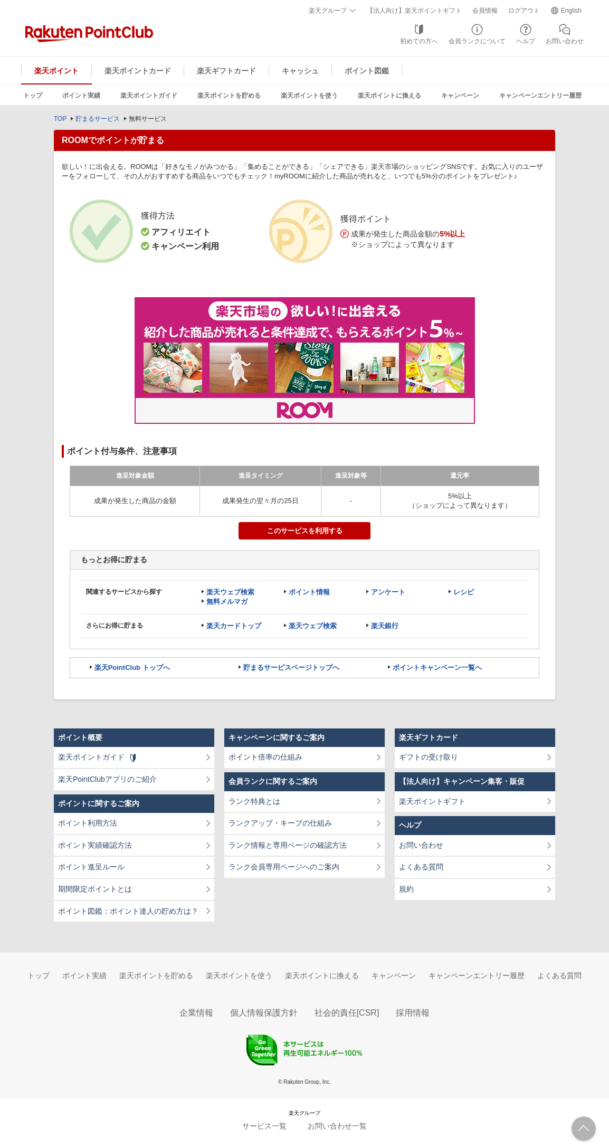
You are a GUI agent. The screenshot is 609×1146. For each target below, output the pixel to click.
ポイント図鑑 (367, 71)
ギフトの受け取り (428, 757)
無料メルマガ (227, 601)
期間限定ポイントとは (95, 889)
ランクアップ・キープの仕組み (280, 823)
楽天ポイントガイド (148, 95)
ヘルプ (525, 41)
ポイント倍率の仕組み (265, 757)
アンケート (388, 592)
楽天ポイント (56, 71)
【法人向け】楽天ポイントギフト (414, 10)
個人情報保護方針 (264, 1012)
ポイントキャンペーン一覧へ (437, 667)
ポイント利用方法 (87, 823)
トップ (32, 95)
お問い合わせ (565, 41)
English (571, 10)
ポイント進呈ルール (91, 867)
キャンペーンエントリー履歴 (540, 95)
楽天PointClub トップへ (132, 667)
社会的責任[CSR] (347, 1012)
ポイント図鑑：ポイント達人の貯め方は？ (128, 911)
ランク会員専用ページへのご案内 (284, 867)
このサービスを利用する (304, 531)
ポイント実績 (81, 95)
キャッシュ (300, 71)
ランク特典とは (254, 801)
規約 (406, 889)
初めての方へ (419, 41)
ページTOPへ (584, 1128)
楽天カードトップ (233, 626)
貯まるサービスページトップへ (291, 667)
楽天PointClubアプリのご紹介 (107, 779)
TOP (60, 118)
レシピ (463, 592)
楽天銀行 (384, 626)
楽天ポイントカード (137, 71)
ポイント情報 (309, 592)
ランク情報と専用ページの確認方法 (288, 845)
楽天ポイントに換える (389, 95)
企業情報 (196, 1012)
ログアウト (524, 10)
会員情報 (485, 10)
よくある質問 (421, 867)
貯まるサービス (97, 118)
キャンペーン (460, 95)
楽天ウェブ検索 (230, 592)
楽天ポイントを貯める (229, 95)
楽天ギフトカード (226, 71)
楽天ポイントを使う (309, 95)
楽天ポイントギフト (432, 801)
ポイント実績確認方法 (95, 845)
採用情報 (413, 1012)
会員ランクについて (477, 41)
